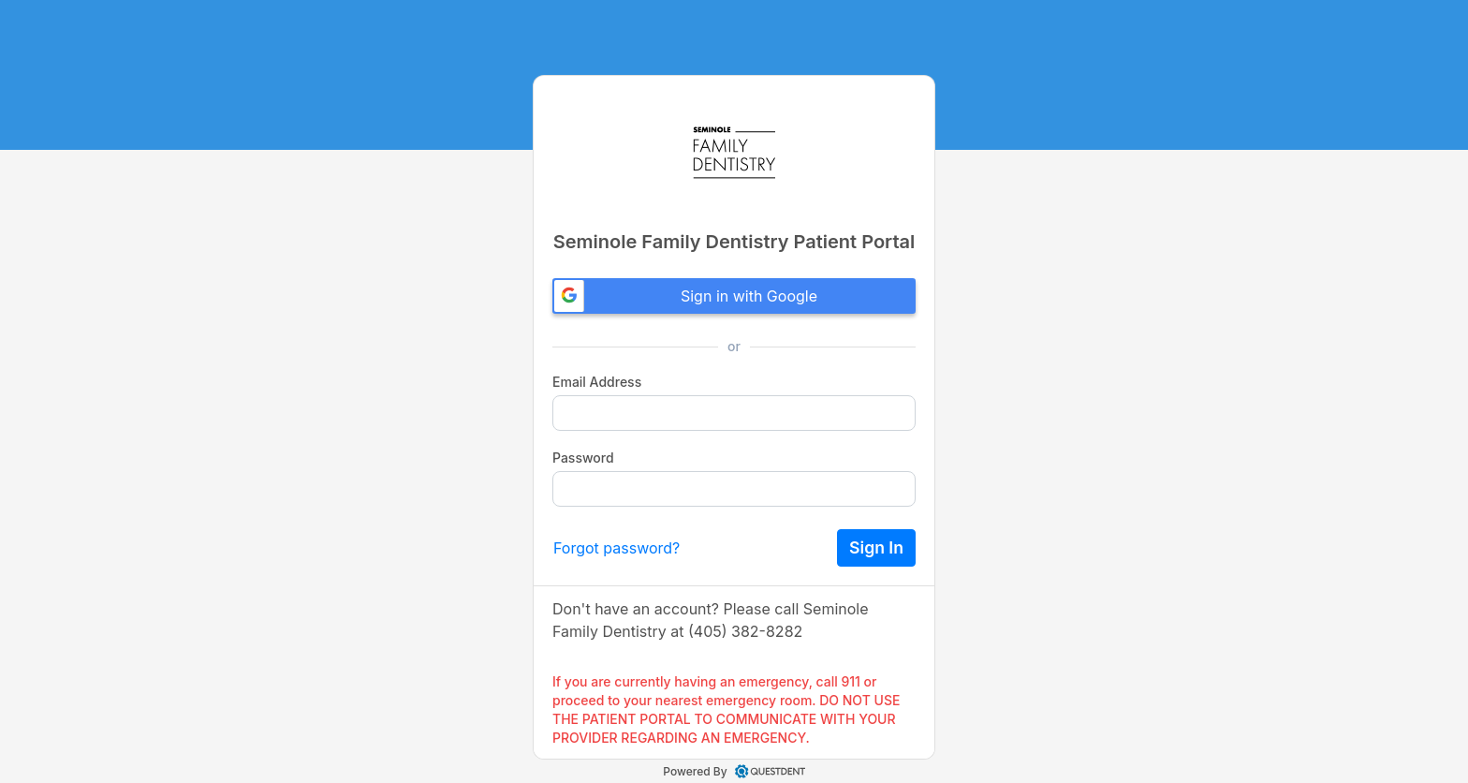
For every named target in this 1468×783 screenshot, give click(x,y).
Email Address (596, 382)
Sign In (876, 547)
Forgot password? (616, 548)
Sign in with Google (685, 296)
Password (583, 457)
